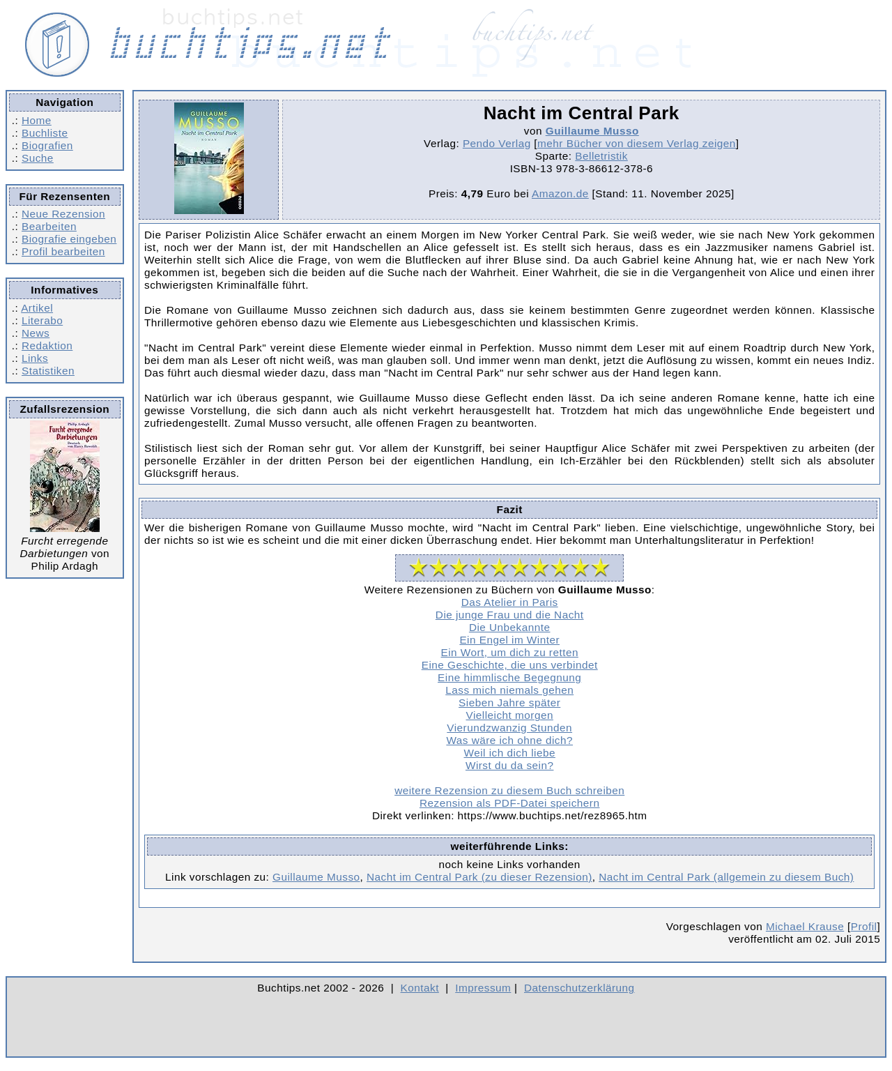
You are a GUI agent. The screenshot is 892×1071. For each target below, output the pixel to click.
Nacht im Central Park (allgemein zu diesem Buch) (726, 877)
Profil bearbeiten (63, 251)
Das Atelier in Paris (509, 602)
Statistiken (48, 371)
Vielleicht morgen (509, 715)
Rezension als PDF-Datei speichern (510, 803)
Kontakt (420, 988)
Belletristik (601, 156)
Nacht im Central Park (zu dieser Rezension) (479, 877)
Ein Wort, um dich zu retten (509, 652)
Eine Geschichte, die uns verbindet (510, 665)
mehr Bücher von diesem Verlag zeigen (636, 143)
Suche (38, 158)
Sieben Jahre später (509, 702)
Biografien (47, 145)
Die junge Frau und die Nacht (510, 615)
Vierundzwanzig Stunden (509, 728)
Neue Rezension (63, 214)
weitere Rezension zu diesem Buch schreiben (509, 790)
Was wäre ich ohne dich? (509, 740)
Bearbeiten (49, 226)
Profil (864, 926)
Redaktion (47, 345)
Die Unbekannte (510, 627)
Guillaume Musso (592, 131)
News (35, 333)
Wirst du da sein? (510, 765)
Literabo (42, 320)
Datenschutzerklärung (579, 988)
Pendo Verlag (497, 143)
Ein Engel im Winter (509, 640)
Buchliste (45, 133)
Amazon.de (560, 193)
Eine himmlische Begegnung (509, 677)
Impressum (483, 988)
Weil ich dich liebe (509, 753)
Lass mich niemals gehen (509, 690)
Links (35, 358)
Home (37, 120)
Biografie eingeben (69, 239)
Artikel (37, 308)
